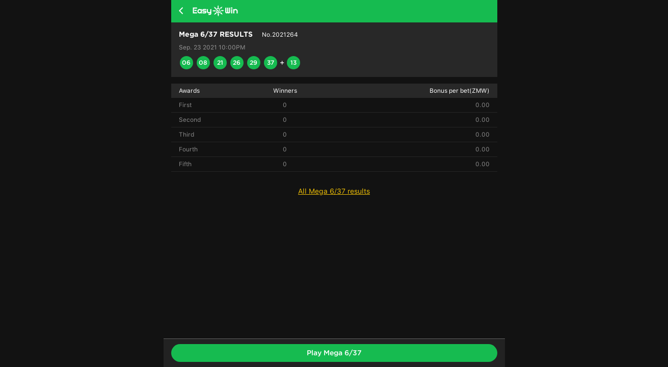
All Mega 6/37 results (334, 191)
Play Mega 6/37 (334, 353)
